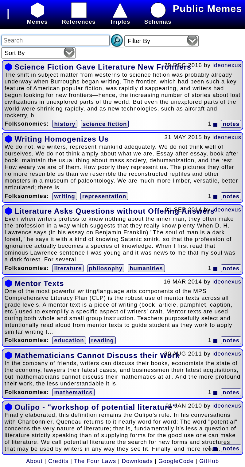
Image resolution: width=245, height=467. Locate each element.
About (34, 461)
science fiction (105, 124)
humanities (146, 268)
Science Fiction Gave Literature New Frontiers (102, 67)
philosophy (106, 268)
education (69, 340)
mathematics (73, 392)
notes (231, 124)
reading (102, 340)
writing (64, 196)
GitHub (209, 461)
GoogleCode (176, 461)
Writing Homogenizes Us (61, 139)
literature (68, 268)
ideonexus (226, 65)
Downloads (137, 461)
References (79, 18)
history (64, 124)
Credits (58, 461)
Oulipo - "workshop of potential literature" (95, 407)
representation (104, 196)
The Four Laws (95, 461)
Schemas (158, 18)
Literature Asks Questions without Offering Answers (114, 211)
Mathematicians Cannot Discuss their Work (97, 355)
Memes (37, 18)
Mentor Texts (39, 283)
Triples (120, 18)
